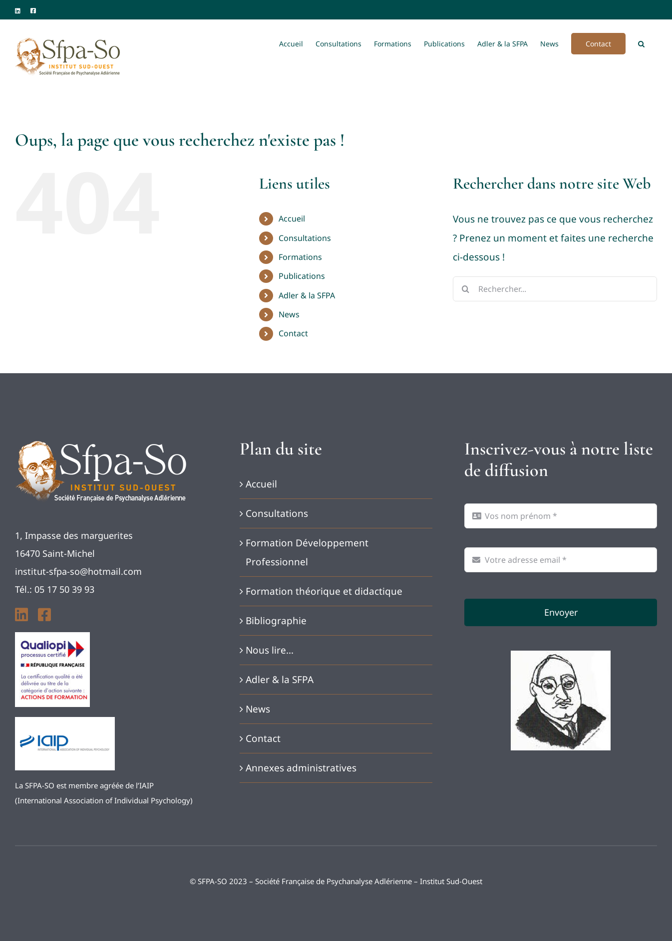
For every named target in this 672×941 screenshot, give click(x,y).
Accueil (292, 218)
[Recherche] (465, 288)
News (289, 314)
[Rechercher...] (555, 288)
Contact (293, 333)
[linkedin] (21, 614)
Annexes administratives (301, 767)
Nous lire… (270, 650)
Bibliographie (276, 620)
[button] (641, 42)
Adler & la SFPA (307, 295)
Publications (302, 275)
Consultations (305, 238)
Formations (300, 256)
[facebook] (44, 614)
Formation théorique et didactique (324, 591)
